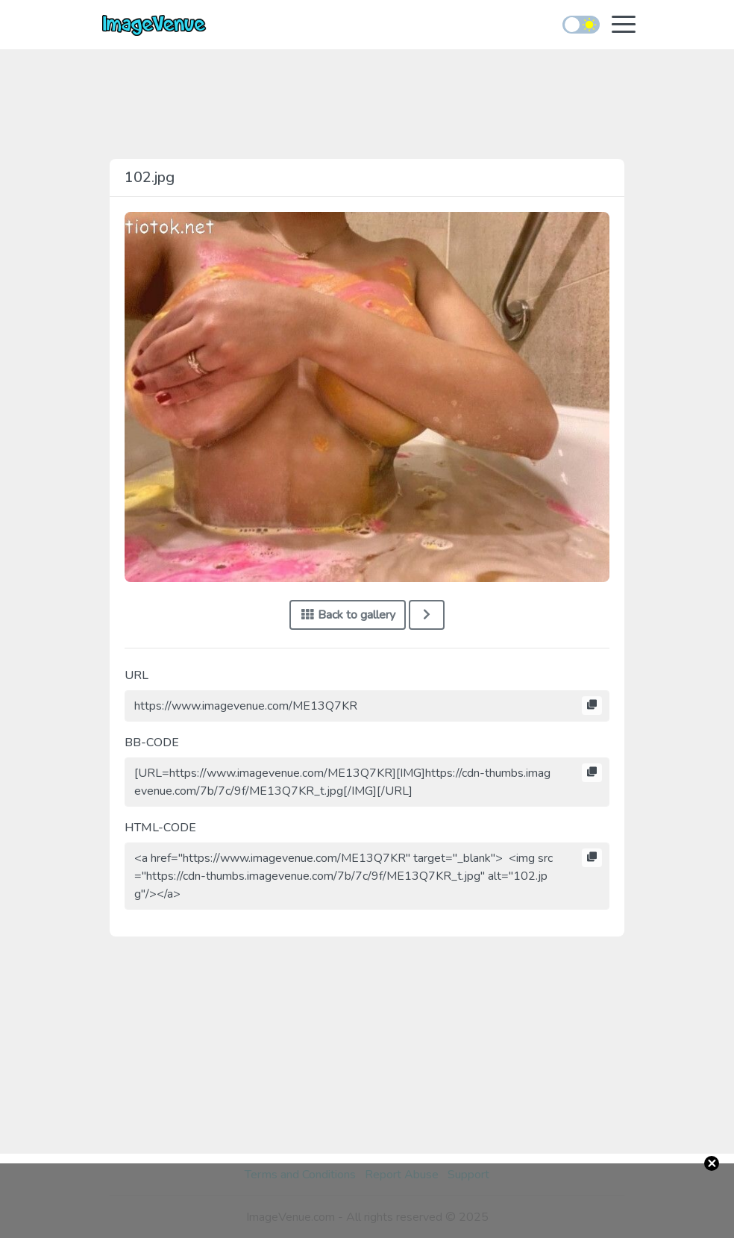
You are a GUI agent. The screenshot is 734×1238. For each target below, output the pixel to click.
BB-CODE (152, 742)
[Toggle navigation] (624, 26)
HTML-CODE (160, 827)
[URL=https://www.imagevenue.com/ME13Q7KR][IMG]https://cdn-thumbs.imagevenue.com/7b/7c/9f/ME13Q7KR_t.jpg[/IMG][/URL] (367, 782)
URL (136, 675)
